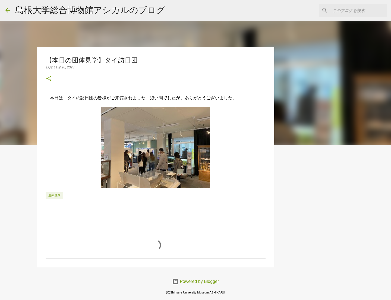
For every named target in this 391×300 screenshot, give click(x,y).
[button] (49, 79)
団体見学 (54, 195)
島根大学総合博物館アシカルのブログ (90, 10)
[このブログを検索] (358, 10)
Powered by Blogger (195, 281)
